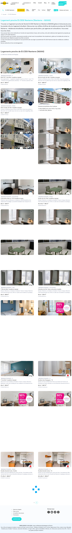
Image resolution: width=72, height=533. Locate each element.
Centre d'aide (16, 519)
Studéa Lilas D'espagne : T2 (45, 380)
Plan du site (16, 511)
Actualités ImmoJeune (18, 513)
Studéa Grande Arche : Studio (9, 471)
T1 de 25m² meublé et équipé (8, 380)
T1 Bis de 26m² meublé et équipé (9, 289)
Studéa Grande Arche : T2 (45, 471)
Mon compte (53, 3)
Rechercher (21, 10)
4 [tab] (18, 72)
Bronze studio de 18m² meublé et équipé (49, 77)
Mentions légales (17, 509)
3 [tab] (17, 72)
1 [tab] (14, 72)
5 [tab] (20, 72)
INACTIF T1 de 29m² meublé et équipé (11, 77)
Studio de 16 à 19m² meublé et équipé (48, 198)
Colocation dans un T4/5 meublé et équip (12, 198)
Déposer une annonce (62, 3)
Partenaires (16, 514)
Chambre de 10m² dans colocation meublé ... (50, 289)
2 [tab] (15, 72)
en (48, 2)
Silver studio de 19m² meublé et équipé (11, 107)
